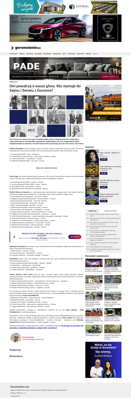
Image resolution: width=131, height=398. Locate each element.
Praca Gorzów (26, 390)
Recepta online (35, 390)
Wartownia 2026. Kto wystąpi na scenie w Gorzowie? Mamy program (104, 215)
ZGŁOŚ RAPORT (74, 236)
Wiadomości (13, 53)
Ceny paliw (80, 53)
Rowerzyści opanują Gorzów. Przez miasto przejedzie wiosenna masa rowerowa (105, 219)
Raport (95, 53)
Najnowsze (93, 211)
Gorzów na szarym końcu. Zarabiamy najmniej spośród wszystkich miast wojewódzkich (103, 235)
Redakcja (12, 390)
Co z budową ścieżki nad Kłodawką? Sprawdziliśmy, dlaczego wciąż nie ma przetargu (105, 250)
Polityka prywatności (61, 390)
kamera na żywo (113, 121)
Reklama (88, 53)
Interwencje (71, 53)
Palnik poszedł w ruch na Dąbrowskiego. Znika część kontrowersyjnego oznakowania (102, 231)
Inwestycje (29, 53)
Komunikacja (47, 53)
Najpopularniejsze (110, 211)
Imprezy (89, 147)
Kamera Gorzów (14, 396)
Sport (64, 53)
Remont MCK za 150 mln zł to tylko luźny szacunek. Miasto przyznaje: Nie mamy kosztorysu (104, 223)
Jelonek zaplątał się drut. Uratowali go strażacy (101, 246)
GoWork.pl (44, 390)
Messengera (35, 238)
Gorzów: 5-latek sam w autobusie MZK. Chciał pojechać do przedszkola (104, 243)
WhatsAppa (43, 238)
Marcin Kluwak (28, 337)
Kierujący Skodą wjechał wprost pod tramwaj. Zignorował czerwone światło (103, 227)
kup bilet (103, 159)
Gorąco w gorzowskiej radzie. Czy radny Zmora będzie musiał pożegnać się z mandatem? (105, 239)
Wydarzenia (57, 53)
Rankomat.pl (51, 390)
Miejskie (21, 53)
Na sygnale (38, 53)
